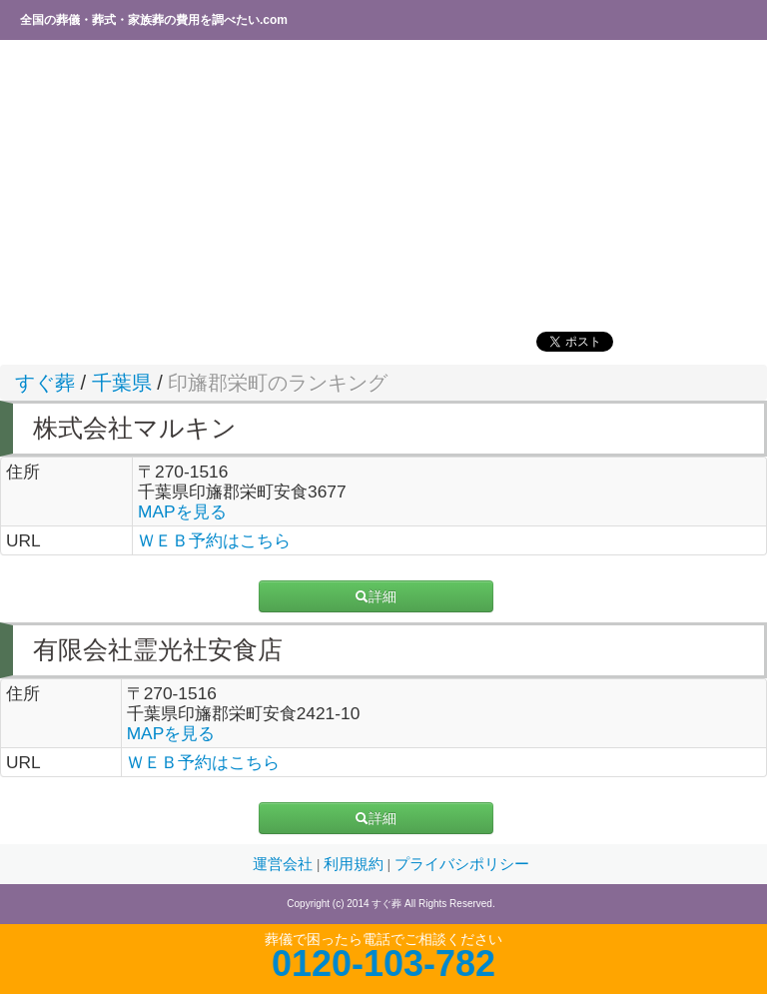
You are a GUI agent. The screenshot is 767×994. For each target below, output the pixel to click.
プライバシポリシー (461, 864)
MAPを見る (182, 511)
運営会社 (285, 864)
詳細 (375, 596)
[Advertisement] (383, 185)
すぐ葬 (45, 383)
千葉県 (122, 383)
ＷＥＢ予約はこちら (214, 540)
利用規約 (355, 864)
